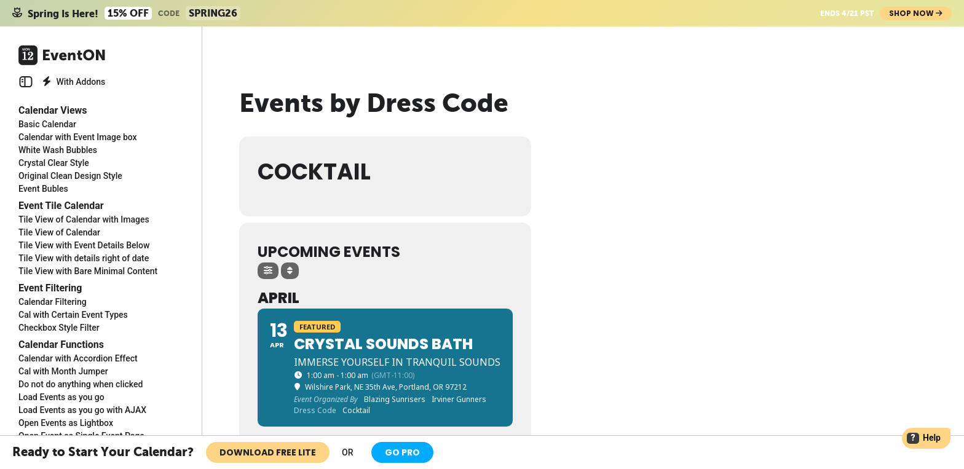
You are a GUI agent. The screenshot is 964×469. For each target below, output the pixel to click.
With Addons (73, 81)
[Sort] (290, 270)
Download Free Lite (267, 452)
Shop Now (915, 13)
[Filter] (268, 270)
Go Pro (402, 452)
